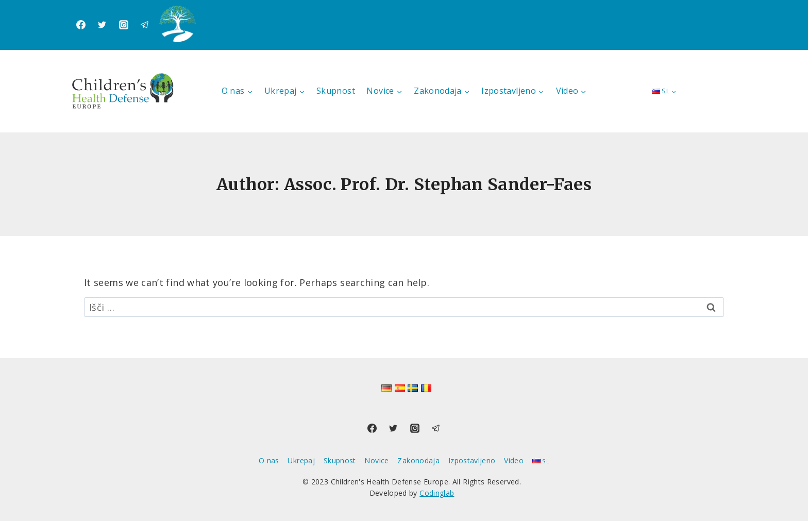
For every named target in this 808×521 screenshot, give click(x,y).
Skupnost (335, 90)
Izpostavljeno (472, 460)
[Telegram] (145, 24)
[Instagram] (123, 24)
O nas (269, 460)
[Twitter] (102, 24)
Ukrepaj (301, 460)
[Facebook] (81, 24)
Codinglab (436, 493)
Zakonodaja (418, 460)
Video (514, 460)
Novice (376, 460)
